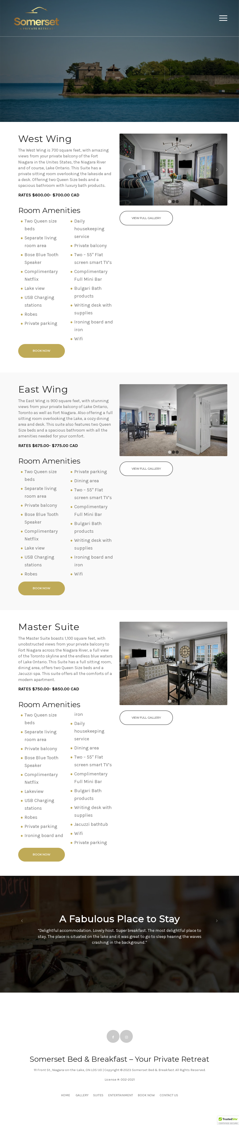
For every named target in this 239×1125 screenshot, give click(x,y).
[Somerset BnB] (36, 18)
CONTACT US (169, 1095)
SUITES (98, 1095)
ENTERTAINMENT (120, 1095)
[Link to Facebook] (113, 1036)
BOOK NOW (146, 1095)
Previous (130, 170)
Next (217, 170)
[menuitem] (221, 18)
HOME (65, 1095)
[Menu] (221, 18)
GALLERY (82, 1095)
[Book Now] (41, 351)
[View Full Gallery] (146, 218)
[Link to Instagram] (126, 1036)
